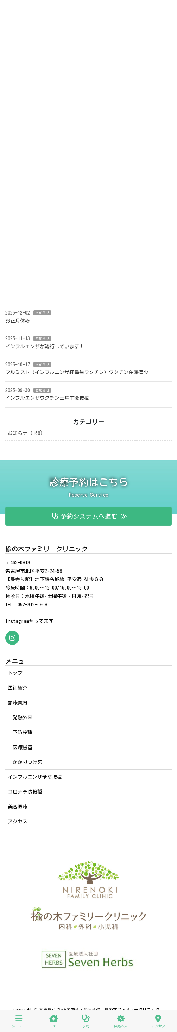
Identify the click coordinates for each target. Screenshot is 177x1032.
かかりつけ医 (27, 762)
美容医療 (17, 806)
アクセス (17, 821)
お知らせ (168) (25, 433)
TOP (53, 1021)
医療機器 (22, 747)
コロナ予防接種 (25, 791)
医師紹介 (17, 687)
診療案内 (17, 702)
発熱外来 (22, 717)
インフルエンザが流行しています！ (44, 346)
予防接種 (22, 732)
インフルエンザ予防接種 (35, 777)
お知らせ (42, 313)
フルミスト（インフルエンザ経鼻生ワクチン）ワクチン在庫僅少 (76, 372)
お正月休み (17, 320)
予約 (85, 1021)
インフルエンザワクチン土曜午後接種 (47, 398)
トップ (15, 673)
